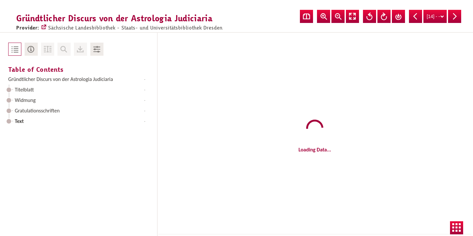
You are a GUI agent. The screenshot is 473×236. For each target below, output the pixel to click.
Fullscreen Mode (352, 16)
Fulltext (47, 49)
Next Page (454, 16)
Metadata (31, 49)
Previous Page (415, 16)
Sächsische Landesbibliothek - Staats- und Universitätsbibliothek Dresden (129, 21)
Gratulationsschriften (80, 111)
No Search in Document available (64, 49)
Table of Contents (14, 49)
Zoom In (323, 16)
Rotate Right (384, 16)
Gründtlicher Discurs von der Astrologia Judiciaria (77, 79)
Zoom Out (338, 16)
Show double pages (306, 16)
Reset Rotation (398, 16)
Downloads (80, 49)
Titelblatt (80, 90)
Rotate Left (369, 16)
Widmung (80, 100)
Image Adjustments (96, 49)
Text (80, 121)
